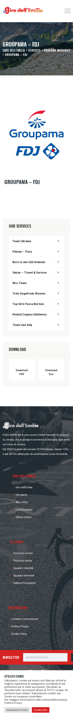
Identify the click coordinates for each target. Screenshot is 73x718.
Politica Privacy (20, 626)
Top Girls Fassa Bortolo (28, 304)
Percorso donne (22, 560)
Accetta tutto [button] (40, 710)
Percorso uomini (23, 553)
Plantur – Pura (22, 251)
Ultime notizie (23, 517)
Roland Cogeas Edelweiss (29, 314)
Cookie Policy (19, 634)
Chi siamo (21, 494)
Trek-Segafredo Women (28, 293)
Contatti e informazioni (24, 619)
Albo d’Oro (22, 502)
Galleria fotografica (24, 583)
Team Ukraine (21, 241)
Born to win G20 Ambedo (28, 262)
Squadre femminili (23, 575)
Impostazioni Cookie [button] (17, 710)
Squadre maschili (23, 568)
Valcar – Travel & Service (29, 272)
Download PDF (22, 372)
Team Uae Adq (22, 325)
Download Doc (51, 372)
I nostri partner (24, 509)
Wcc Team (19, 283)
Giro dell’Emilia (24, 487)
